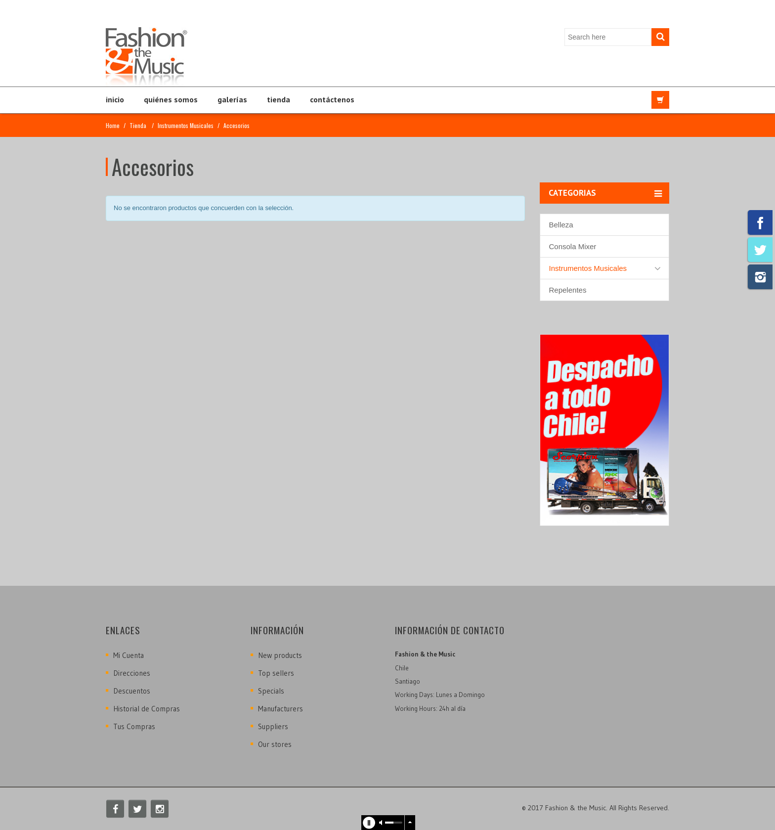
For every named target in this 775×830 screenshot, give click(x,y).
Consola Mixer (573, 246)
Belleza (561, 224)
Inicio (115, 99)
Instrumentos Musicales (186, 125)
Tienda (278, 99)
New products (280, 655)
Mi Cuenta (128, 655)
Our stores (275, 744)
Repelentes (568, 290)
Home (113, 125)
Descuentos (131, 691)
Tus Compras (134, 726)
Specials (271, 691)
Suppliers (273, 726)
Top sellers (276, 673)
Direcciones (131, 673)
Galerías (232, 99)
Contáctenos (332, 99)
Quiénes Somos (171, 99)
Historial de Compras (146, 708)
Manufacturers (280, 708)
